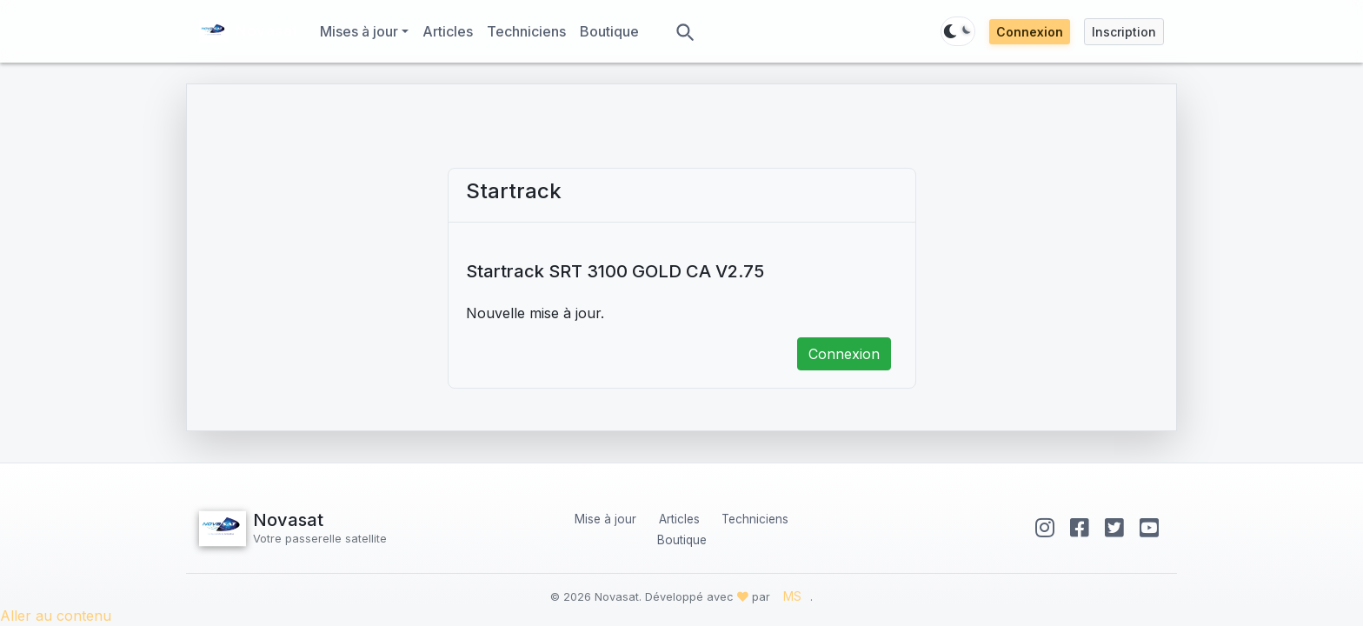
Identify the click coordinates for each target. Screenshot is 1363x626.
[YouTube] (1149, 528)
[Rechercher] (684, 31)
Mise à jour (605, 519)
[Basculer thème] (958, 31)
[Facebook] (1082, 528)
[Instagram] (1047, 528)
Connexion (1029, 31)
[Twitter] (1117, 528)
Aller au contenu (55, 615)
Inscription (1124, 31)
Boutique (613, 30)
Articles (451, 30)
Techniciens (530, 30)
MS (792, 596)
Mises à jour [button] (359, 31)
